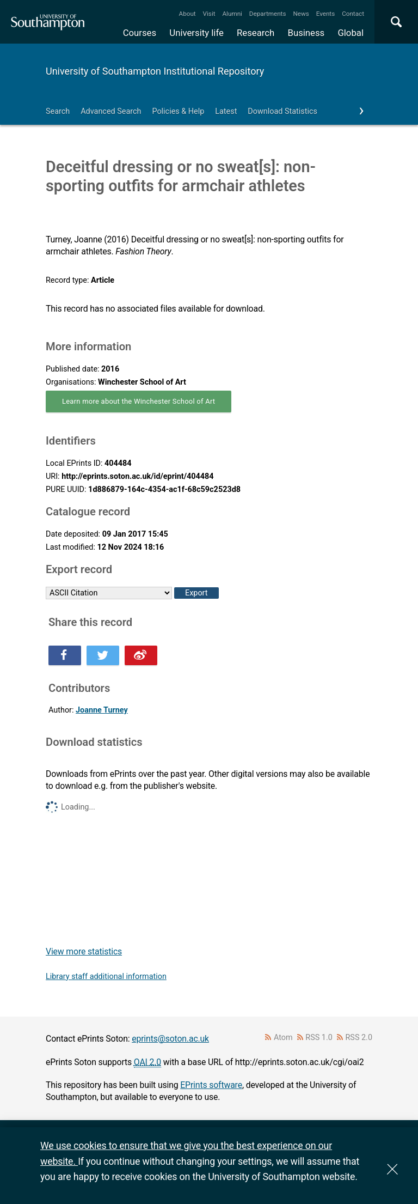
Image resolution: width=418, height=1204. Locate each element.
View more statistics (84, 951)
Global (350, 32)
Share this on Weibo (141, 655)
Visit (209, 13)
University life (196, 32)
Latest (226, 111)
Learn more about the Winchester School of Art (138, 401)
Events (325, 13)
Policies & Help (178, 111)
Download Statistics (282, 111)
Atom (283, 1037)
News (301, 13)
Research (255, 32)
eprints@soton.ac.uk (170, 1038)
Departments (267, 13)
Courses (139, 32)
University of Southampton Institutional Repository (155, 71)
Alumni (232, 13)
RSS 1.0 (319, 1037)
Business (306, 32)
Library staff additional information (106, 976)
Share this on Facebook (64, 655)
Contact (353, 13)
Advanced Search (111, 111)
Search (58, 111)
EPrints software (211, 1085)
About (187, 13)
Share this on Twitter (103, 655)
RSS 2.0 (359, 1037)
